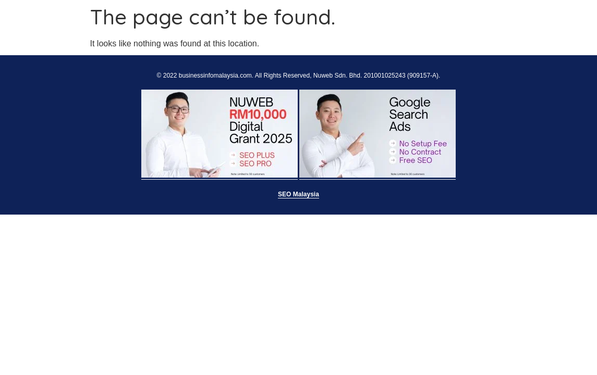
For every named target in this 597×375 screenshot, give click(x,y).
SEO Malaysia (298, 194)
